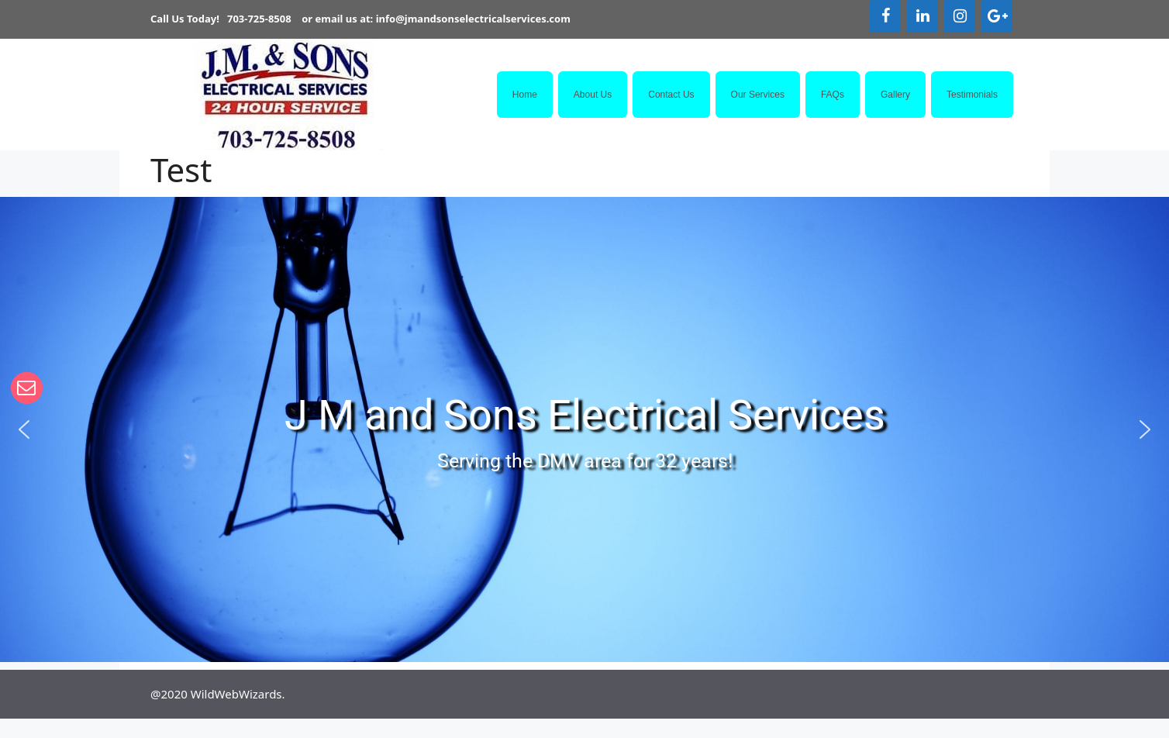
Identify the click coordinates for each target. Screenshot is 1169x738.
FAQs (832, 94)
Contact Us (671, 94)
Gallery (895, 94)
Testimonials (972, 94)
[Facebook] (885, 16)
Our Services (758, 94)
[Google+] (996, 16)
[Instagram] (959, 16)
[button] (24, 429)
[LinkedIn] (922, 16)
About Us (593, 94)
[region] (584, 429)
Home (524, 94)
